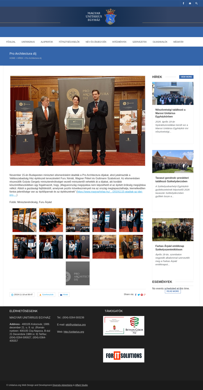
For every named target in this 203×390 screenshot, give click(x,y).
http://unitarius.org (74, 331)
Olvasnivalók (160, 42)
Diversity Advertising (62, 385)
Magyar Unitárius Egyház (30, 317)
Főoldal (10, 42)
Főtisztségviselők (69, 42)
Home (12, 58)
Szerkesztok (47, 294)
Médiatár (178, 42)
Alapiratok (47, 42)
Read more (173, 291)
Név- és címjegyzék (96, 42)
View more (186, 77)
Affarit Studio (81, 385)
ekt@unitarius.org (76, 324)
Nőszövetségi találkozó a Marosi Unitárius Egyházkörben (170, 113)
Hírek (20, 58)
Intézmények (119, 42)
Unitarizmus (28, 42)
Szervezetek (139, 42)
